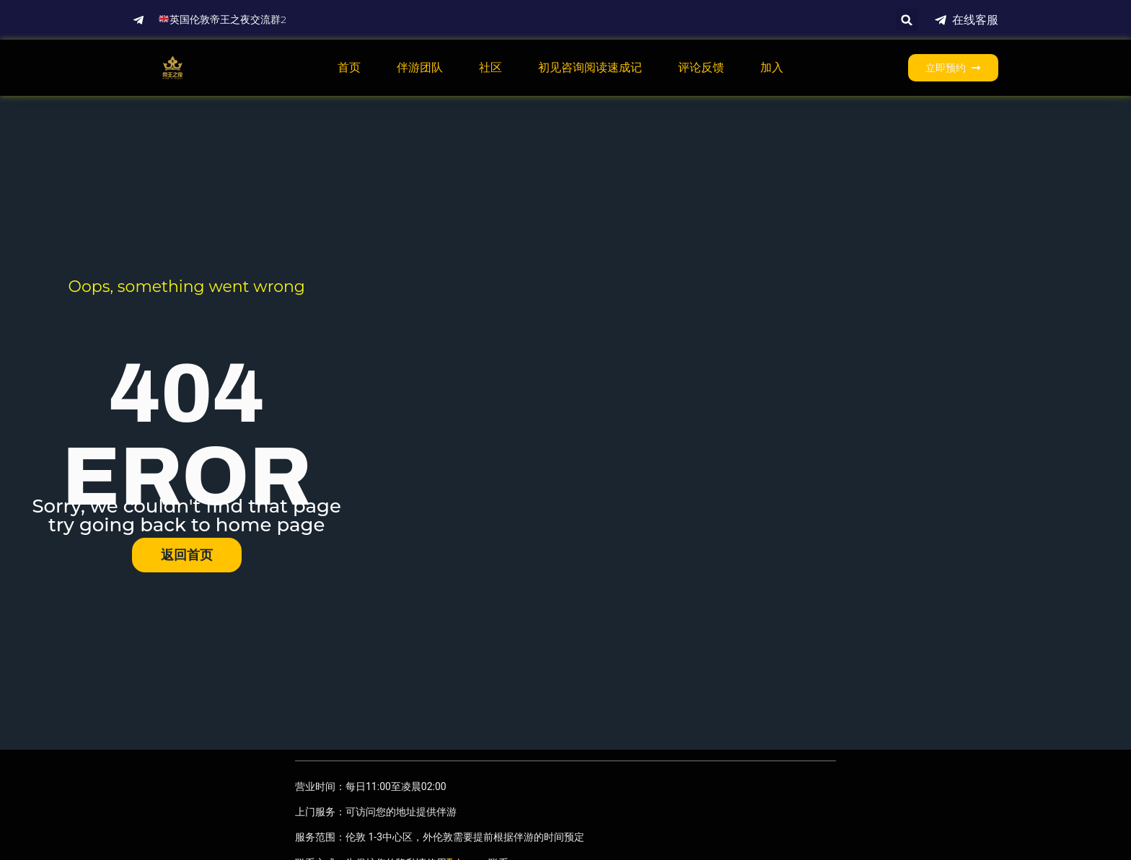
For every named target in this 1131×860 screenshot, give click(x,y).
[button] (907, 20)
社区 (490, 67)
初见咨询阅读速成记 (590, 67)
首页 (349, 67)
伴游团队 (420, 67)
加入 (771, 67)
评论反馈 (701, 67)
